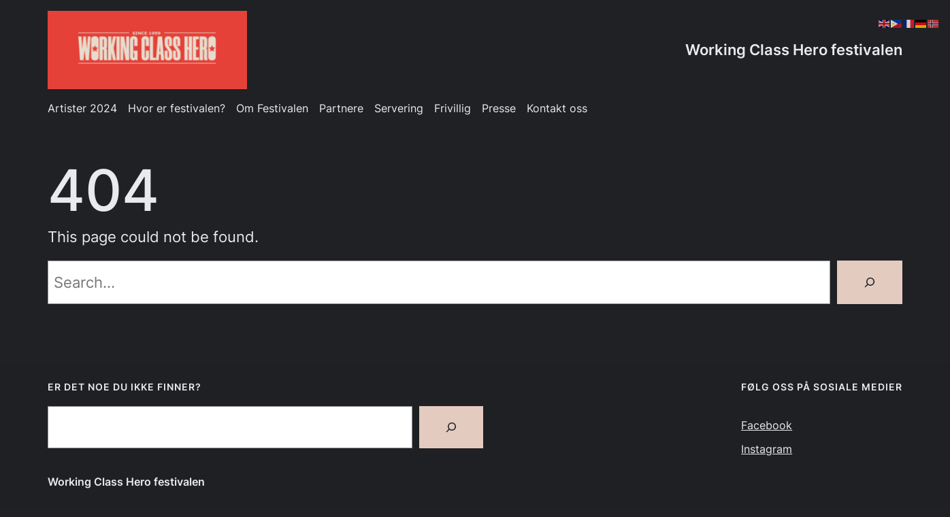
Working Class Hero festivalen (793, 50)
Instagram (766, 449)
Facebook (766, 425)
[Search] (869, 282)
